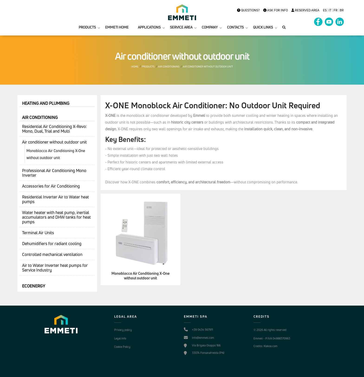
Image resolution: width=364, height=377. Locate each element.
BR (342, 10)
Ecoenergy (33, 286)
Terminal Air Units (38, 232)
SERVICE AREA (181, 27)
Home (134, 66)
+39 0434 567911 (202, 330)
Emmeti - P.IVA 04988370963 (272, 338)
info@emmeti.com (203, 338)
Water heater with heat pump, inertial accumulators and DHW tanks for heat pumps (56, 217)
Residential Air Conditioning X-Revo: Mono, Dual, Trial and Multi (54, 129)
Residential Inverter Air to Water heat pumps (55, 199)
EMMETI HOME (117, 27)
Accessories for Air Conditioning (51, 186)
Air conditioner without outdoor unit (208, 66)
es (325, 10)
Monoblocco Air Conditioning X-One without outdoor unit (55, 154)
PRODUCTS (87, 27)
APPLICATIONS (149, 27)
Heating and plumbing (45, 103)
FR (336, 10)
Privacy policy (123, 330)
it (330, 10)
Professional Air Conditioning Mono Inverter (54, 173)
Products (148, 66)
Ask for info (275, 10)
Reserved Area (305, 10)
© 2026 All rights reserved (270, 330)
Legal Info (120, 338)
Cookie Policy (122, 347)
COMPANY (210, 27)
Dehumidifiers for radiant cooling (51, 243)
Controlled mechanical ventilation (52, 254)
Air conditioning (168, 66)
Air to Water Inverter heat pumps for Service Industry (55, 267)
